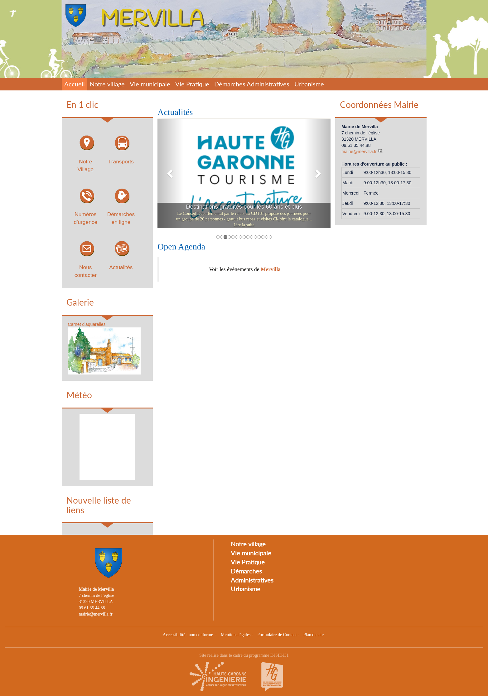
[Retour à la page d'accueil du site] (77, 15)
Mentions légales (235, 634)
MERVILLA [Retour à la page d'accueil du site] (151, 20)
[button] (170, 173)
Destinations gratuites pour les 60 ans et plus (244, 206)
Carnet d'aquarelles (87, 324)
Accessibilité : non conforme (188, 634)
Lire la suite (244, 225)
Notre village (107, 84)
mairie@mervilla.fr (359, 151)
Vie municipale (150, 84)
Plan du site (313, 634)
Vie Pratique (192, 84)
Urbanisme (309, 84)
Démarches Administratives (251, 84)
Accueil (74, 84)
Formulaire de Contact (277, 634)
